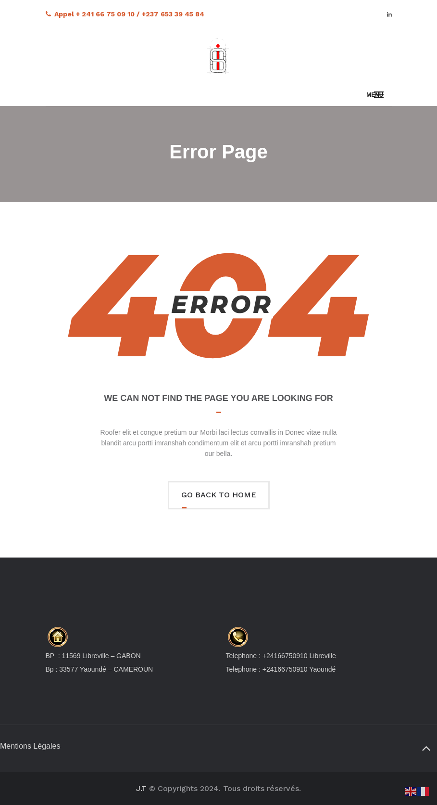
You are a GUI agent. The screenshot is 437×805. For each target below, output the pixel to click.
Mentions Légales (30, 746)
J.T (141, 788)
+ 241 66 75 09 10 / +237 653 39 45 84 (140, 14)
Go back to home (218, 494)
